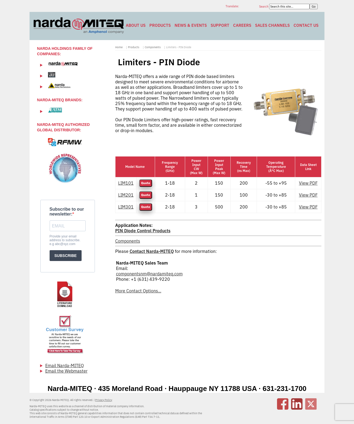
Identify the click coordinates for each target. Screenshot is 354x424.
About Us (136, 25)
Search (264, 6)
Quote (145, 183)
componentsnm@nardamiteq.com (149, 273)
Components (153, 47)
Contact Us (306, 25)
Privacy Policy (103, 400)
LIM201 (126, 195)
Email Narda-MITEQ (64, 365)
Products (160, 25)
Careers (242, 25)
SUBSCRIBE (65, 255)
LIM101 (126, 183)
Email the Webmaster (66, 371)
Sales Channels (272, 25)
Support (220, 25)
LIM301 (126, 207)
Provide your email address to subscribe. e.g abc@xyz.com (65, 240)
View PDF (308, 183)
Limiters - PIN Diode (178, 47)
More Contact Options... (138, 290)
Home (119, 47)
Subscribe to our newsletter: (67, 211)
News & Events (191, 25)
